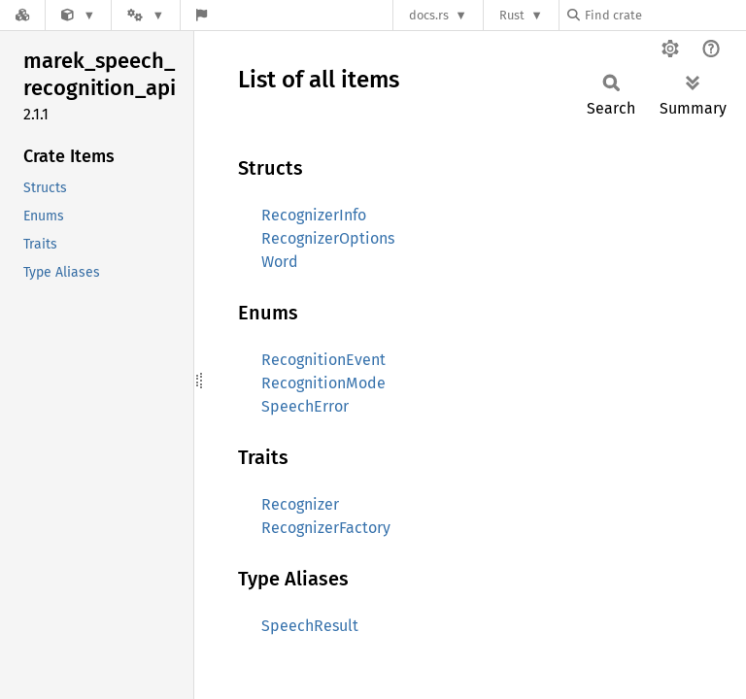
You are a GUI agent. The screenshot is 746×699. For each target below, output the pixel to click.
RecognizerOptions (327, 238)
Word (279, 261)
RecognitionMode (323, 383)
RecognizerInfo (313, 215)
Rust (512, 15)
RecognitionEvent (323, 359)
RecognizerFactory (325, 527)
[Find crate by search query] (664, 15)
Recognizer (300, 504)
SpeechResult (309, 625)
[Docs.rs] (22, 15)
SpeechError (305, 406)
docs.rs (429, 15)
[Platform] (146, 15)
